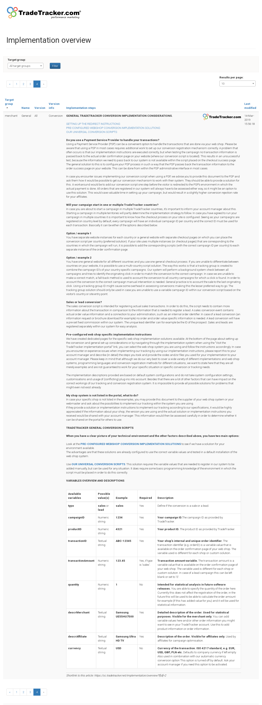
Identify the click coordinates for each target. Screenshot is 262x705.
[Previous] (9, 84)
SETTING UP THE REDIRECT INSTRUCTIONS (93, 123)
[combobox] (25, 66)
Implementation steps (81, 107)
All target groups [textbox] (20, 66)
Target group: (17, 59)
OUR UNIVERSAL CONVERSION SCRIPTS (91, 132)
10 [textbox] (222, 83)
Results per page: (231, 77)
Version (39, 107)
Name (25, 107)
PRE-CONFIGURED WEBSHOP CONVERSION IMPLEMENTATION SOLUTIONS (113, 127)
